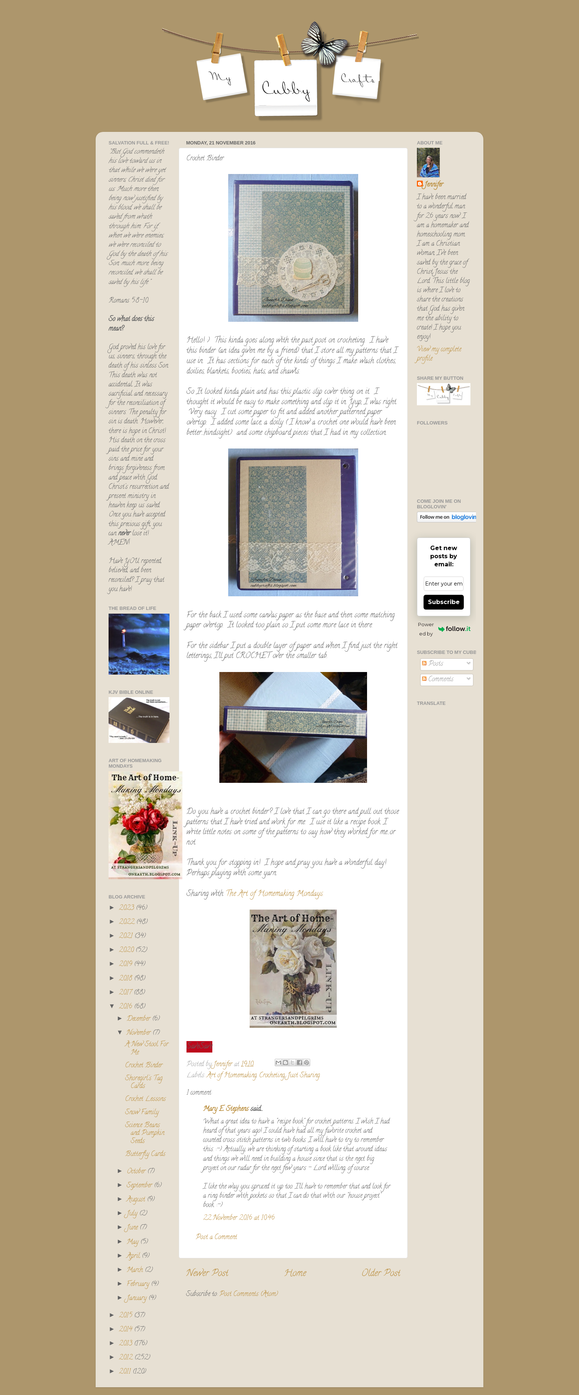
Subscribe (444, 602)
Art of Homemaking (232, 1076)
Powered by (444, 629)
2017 (126, 993)
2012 (126, 1358)
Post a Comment (216, 1237)
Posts (432, 664)
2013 (126, 1344)
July (133, 1214)
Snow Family (142, 1113)
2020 (127, 950)
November (140, 1033)
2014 (126, 1330)
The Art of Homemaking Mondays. (274, 894)
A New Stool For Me (146, 1049)
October (137, 1172)
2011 (126, 1372)
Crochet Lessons (145, 1099)
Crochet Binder (143, 1066)
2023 (127, 908)
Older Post (381, 1274)
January (137, 1298)
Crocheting (272, 1076)
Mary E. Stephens (226, 1109)
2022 (127, 922)
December (139, 1019)
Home (295, 1274)
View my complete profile (439, 354)
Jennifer (433, 185)
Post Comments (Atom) (248, 1294)
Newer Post (207, 1274)
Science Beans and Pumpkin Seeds (144, 1134)
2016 (126, 1007)
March (136, 1270)
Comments (437, 680)
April (134, 1256)
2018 (126, 979)
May (133, 1242)
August (137, 1200)
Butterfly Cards (145, 1154)
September (140, 1186)
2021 (126, 936)
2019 (126, 964)
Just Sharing (303, 1076)
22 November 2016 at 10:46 (239, 1218)
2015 (126, 1316)
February (139, 1284)
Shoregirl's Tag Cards (143, 1083)
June (133, 1228)
